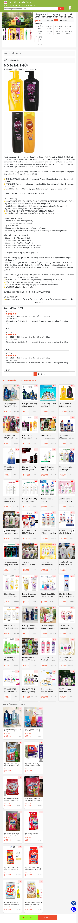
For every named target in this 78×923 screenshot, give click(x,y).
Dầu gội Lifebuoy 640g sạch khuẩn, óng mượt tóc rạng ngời (66, 436)
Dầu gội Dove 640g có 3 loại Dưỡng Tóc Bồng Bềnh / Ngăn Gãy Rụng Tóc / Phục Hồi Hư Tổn (29, 500)
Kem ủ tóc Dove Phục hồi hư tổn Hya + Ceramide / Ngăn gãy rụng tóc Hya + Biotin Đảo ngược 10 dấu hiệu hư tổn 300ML (48, 690)
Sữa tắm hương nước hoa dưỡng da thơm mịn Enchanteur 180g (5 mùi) (29, 563)
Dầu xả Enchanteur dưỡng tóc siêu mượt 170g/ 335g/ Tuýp (29, 595)
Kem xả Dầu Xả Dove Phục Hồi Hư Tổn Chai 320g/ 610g (11, 627)
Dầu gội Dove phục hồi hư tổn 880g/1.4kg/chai (11, 468)
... (44, 374)
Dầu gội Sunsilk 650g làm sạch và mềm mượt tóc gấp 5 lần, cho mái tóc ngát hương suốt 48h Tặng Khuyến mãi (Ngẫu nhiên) (48, 436)
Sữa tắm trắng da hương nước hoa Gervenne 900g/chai (10, 531)
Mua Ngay (47, 917)
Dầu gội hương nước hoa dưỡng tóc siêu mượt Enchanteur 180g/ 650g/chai (10, 595)
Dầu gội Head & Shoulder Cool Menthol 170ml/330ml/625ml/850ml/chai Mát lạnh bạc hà (48, 500)
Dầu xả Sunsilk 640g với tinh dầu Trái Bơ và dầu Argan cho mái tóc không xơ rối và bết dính (29, 436)
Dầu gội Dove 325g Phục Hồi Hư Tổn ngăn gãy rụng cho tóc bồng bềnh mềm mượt (48, 595)
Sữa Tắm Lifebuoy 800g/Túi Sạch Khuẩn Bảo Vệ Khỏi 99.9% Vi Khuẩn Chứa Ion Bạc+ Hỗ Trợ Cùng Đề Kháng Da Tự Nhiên (29, 531)
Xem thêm (39, 303)
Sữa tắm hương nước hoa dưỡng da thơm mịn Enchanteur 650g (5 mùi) (48, 563)
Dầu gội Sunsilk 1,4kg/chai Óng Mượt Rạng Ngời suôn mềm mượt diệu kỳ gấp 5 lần (65, 405)
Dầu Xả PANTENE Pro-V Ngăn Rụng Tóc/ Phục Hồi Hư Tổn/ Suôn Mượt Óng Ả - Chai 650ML (29, 690)
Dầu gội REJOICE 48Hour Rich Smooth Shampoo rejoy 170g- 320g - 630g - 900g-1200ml (11, 658)
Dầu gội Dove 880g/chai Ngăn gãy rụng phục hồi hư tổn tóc (11, 500)
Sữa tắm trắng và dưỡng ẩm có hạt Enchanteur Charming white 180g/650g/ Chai (65, 563)
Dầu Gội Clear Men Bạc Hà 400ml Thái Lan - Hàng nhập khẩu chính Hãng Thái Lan (29, 627)
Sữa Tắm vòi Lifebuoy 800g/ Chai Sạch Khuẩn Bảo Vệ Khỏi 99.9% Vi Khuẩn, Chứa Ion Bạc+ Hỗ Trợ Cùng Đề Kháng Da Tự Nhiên (48, 531)
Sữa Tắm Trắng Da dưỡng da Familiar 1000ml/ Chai (48, 627)
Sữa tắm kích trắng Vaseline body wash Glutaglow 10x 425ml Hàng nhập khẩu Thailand (48, 658)
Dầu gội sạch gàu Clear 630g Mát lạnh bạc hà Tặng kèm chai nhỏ (10, 405)
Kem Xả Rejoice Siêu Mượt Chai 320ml (28, 658)
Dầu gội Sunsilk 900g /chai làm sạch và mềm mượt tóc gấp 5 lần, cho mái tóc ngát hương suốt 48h (11, 436)
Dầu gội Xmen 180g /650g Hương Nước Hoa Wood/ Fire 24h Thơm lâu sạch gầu (29, 405)
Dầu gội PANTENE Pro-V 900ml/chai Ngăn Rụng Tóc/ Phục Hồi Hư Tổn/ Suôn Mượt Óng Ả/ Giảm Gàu (11, 690)
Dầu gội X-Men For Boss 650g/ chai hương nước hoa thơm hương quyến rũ (29, 468)
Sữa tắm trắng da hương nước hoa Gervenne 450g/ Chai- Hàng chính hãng (65, 500)
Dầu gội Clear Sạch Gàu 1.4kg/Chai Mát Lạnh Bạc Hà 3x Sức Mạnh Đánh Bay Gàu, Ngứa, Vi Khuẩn (48, 468)
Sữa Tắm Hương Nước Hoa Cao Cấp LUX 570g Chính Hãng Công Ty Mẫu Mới (66, 690)
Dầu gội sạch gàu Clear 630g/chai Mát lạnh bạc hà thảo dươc (65, 468)
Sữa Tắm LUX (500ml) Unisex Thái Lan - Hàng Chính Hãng (66, 627)
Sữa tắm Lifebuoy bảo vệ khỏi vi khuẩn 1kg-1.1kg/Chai (65, 531)
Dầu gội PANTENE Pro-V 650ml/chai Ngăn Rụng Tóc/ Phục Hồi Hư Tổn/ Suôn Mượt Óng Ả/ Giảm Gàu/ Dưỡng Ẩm (66, 658)
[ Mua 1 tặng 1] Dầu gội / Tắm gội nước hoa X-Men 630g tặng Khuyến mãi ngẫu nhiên (48, 405)
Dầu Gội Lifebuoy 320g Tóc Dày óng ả (66, 595)
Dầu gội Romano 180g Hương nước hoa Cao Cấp (11, 563)
